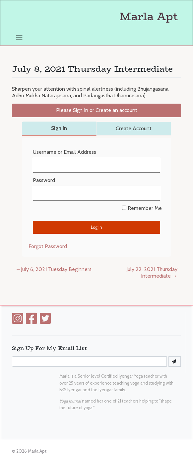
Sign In (59, 128)
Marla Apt (95, 16)
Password (44, 180)
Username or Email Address (64, 152)
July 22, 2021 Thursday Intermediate (151, 272)
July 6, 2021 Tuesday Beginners (56, 269)
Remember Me (142, 208)
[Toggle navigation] (19, 37)
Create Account (134, 128)
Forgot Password (48, 246)
